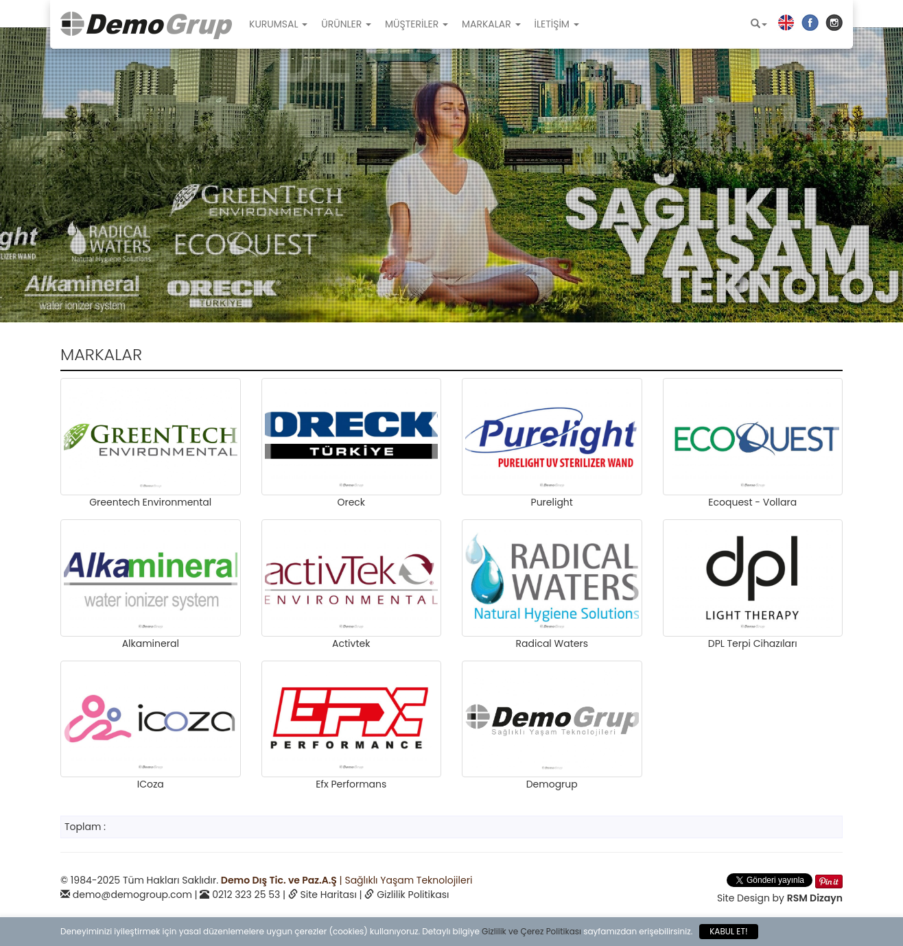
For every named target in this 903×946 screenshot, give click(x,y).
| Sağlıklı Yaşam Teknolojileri (346, 880)
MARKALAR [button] (491, 24)
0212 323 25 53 (246, 894)
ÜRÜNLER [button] (346, 24)
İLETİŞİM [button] (557, 24)
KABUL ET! (728, 931)
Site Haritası (329, 894)
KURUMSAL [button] (278, 24)
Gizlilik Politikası (413, 894)
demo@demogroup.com (132, 894)
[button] (759, 24)
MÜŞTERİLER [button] (416, 24)
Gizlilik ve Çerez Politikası (531, 931)
